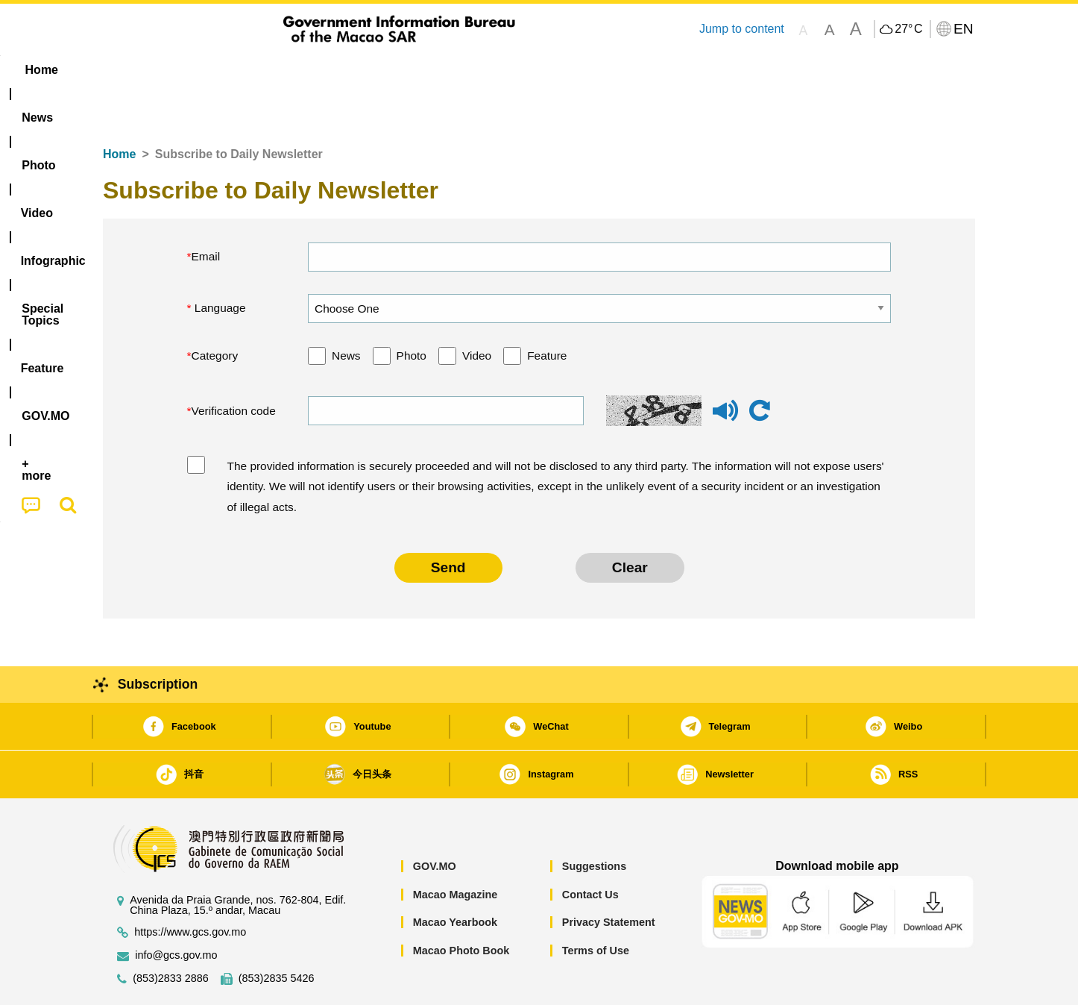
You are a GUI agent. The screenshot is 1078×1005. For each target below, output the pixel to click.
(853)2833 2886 (171, 933)
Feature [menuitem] (597, 69)
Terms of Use (595, 905)
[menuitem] (197, 70)
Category (215, 310)
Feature (547, 310)
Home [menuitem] (133, 69)
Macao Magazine (455, 849)
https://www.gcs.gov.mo (190, 886)
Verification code (234, 365)
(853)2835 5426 (277, 933)
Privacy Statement (608, 877)
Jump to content (741, 28)
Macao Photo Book (461, 905)
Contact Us (590, 849)
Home (119, 108)
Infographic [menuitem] (402, 69)
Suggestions (594, 821)
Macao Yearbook (455, 877)
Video (476, 310)
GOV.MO (434, 821)
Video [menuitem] (325, 69)
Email (206, 210)
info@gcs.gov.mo (176, 909)
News (346, 310)
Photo (411, 310)
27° (908, 29)
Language (219, 262)
